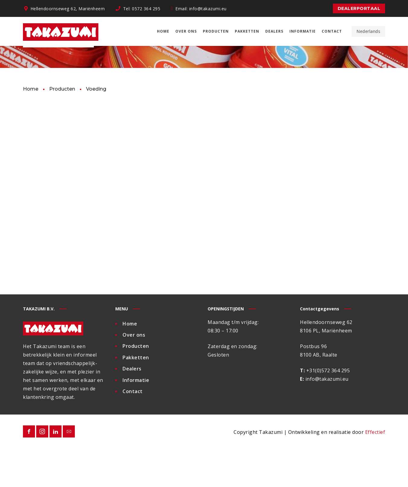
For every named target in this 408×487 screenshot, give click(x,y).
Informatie (136, 417)
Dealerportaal (359, 8)
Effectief (375, 472)
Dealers (132, 406)
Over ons (134, 374)
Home (130, 363)
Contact (133, 428)
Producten (136, 385)
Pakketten (136, 395)
